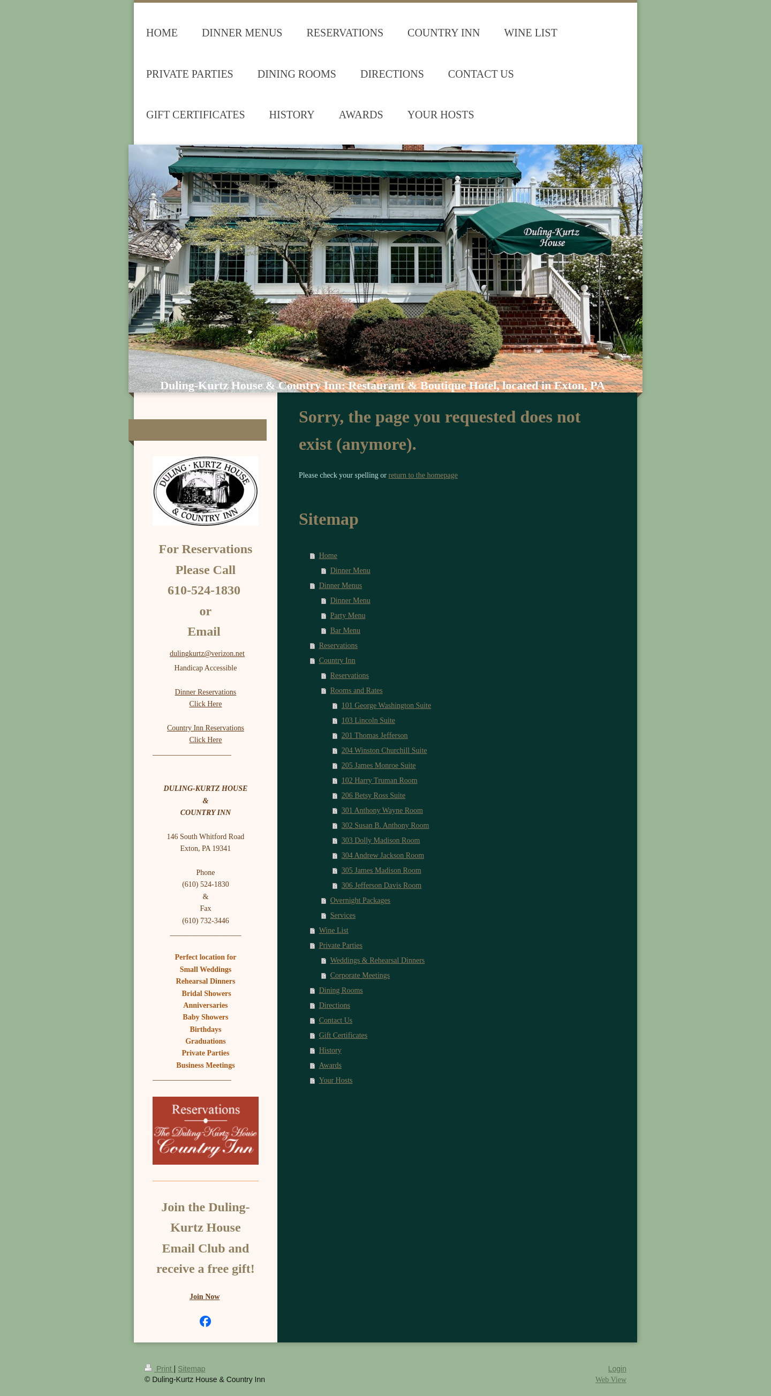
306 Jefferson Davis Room (381, 885)
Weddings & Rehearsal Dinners (377, 960)
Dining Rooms (341, 990)
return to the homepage (422, 475)
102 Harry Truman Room (380, 780)
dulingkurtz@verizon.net (207, 654)
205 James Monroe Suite (379, 765)
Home (328, 556)
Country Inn (337, 661)
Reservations (338, 646)
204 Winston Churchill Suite (384, 750)
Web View (610, 1380)
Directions (334, 1005)
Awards (330, 1065)
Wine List (334, 930)
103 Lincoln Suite (368, 720)
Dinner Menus (340, 586)
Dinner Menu (350, 571)
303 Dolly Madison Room (381, 840)
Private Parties (340, 945)
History (330, 1050)
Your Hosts (336, 1080)
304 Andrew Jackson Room (383, 855)
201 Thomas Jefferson (375, 735)
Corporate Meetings (360, 975)
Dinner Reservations (206, 692)
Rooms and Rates (356, 690)
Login (617, 1368)
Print (159, 1368)
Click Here (205, 704)
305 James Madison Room (381, 870)
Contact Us (336, 1020)
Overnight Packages (360, 900)
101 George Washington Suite (387, 705)
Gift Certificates (343, 1035)
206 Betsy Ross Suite (373, 795)
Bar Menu (345, 631)
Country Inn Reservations (205, 728)
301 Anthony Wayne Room (382, 810)
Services (343, 915)
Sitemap (191, 1368)
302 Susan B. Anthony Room (385, 825)
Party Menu (348, 616)
